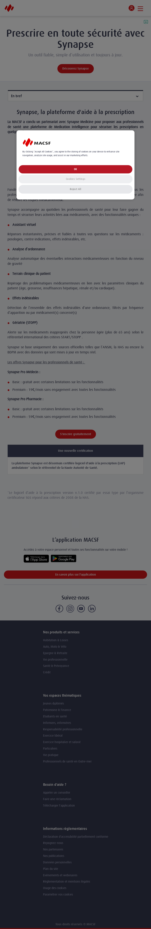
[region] (75, 164)
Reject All (75, 189)
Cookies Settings (75, 178)
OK (75, 169)
